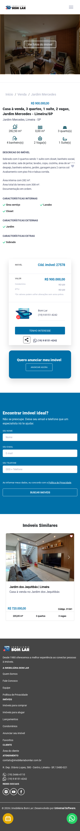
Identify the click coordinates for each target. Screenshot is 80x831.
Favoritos (8, 740)
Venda (22, 94)
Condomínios (10, 726)
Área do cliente (11, 750)
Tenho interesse (40, 330)
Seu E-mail (8, 447)
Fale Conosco (10, 680)
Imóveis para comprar (15, 705)
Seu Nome (7, 431)
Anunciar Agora (39, 367)
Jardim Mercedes (43, 94)
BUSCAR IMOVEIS (40, 492)
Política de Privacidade (59, 482)
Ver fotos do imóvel (40, 44)
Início (9, 94)
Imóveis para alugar (14, 712)
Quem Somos (10, 673)
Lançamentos (10, 719)
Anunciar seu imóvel (14, 733)
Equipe (6, 687)
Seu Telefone (9, 463)
